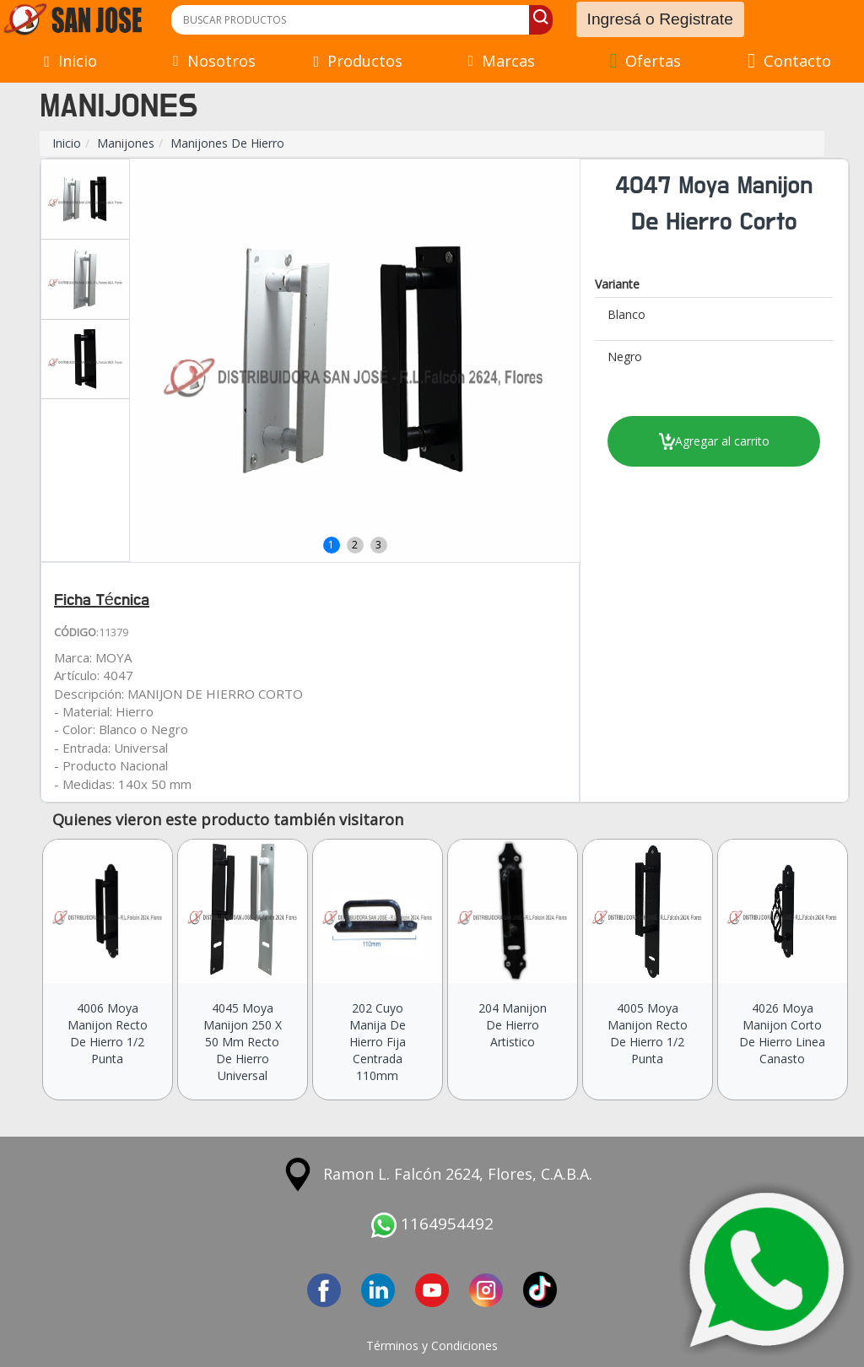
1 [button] (331, 545)
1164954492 (432, 1224)
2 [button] (355, 545)
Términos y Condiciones (432, 1345)
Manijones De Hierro (227, 143)
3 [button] (378, 545)
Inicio (66, 143)
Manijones (125, 143)
